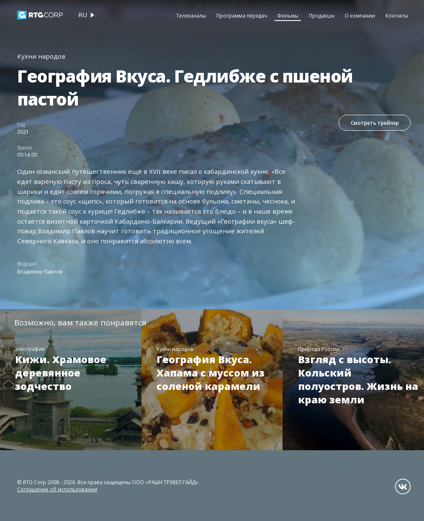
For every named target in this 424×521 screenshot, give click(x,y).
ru (82, 14)
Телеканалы (191, 15)
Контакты (396, 15)
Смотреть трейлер (375, 122)
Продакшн (321, 15)
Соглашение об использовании (57, 489)
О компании (359, 15)
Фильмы (287, 15)
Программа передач (241, 15)
